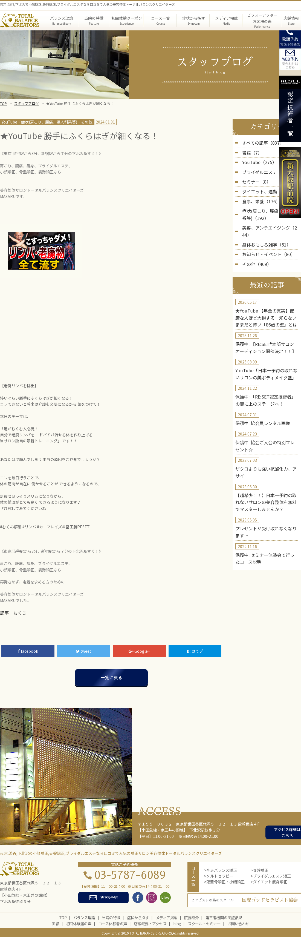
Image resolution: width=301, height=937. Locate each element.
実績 (55, 922)
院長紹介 (191, 916)
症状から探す (138, 916)
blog (177, 922)
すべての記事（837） (260, 142)
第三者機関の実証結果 (224, 916)
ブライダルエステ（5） (262, 169)
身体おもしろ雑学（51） (263, 228)
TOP (3, 103)
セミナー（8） (254, 178)
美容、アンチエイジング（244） (270, 219)
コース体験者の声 (112, 922)
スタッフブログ (26, 103)
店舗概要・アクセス (150, 922)
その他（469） (255, 246)
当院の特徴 (111, 916)
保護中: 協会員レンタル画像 (259, 396)
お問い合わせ (238, 922)
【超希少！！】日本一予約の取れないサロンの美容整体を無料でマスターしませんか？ (266, 470)
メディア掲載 (166, 916)
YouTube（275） (257, 160)
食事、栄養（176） (259, 195)
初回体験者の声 (78, 922)
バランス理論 (84, 916)
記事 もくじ (11, 612)
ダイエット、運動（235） (264, 187)
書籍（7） (251, 151)
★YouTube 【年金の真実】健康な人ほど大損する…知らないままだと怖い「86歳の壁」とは (266, 298)
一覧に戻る (111, 676)
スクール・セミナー (204, 922)
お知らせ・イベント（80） (265, 237)
